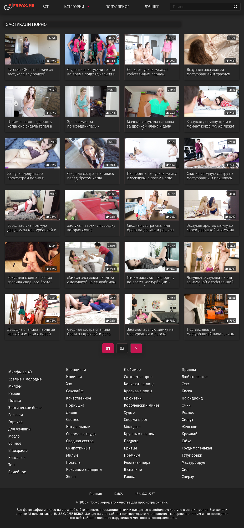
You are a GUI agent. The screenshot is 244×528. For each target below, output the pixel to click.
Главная (95, 494)
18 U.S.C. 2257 (145, 494)
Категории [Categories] (77, 7)
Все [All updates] (45, 7)
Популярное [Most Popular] (117, 7)
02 (122, 348)
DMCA (118, 494)
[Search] (235, 7)
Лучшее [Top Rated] (152, 7)
